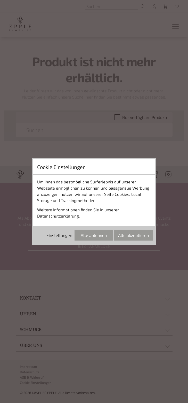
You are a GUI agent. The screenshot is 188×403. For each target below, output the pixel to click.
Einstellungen (59, 235)
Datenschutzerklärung (58, 215)
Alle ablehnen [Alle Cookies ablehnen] (94, 235)
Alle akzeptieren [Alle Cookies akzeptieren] (133, 235)
